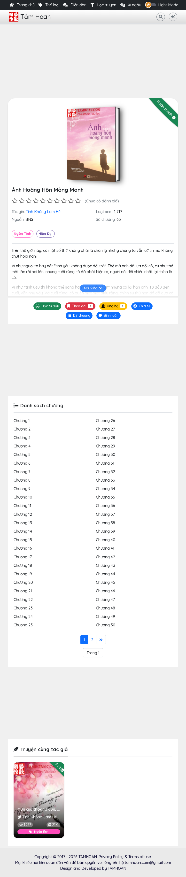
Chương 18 (23, 565)
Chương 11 (22, 505)
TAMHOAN (87, 856)
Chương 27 (105, 429)
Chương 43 (105, 565)
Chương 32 (105, 471)
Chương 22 (23, 599)
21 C (53, 825)
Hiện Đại (46, 233)
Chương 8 (22, 480)
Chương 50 (105, 625)
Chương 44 (105, 573)
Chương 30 (105, 454)
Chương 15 (23, 539)
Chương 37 (105, 514)
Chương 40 (105, 539)
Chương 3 (22, 437)
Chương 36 (105, 505)
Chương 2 (22, 429)
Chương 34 (105, 488)
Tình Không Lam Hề (43, 211)
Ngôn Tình (22, 233)
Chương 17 (23, 556)
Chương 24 (23, 616)
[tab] (79, 315)
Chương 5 (22, 454)
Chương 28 (105, 437)
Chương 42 (105, 556)
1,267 (25, 825)
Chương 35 (105, 497)
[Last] (101, 639)
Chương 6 (22, 463)
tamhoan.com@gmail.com (148, 862)
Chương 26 (105, 420)
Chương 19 (23, 573)
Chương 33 (105, 480)
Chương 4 (22, 446)
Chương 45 (105, 582)
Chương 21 (23, 590)
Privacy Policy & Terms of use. (125, 856)
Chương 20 (23, 582)
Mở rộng (93, 288)
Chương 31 (105, 463)
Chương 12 (23, 514)
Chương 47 (105, 599)
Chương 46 (105, 590)
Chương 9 (22, 488)
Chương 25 (23, 625)
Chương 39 (105, 531)
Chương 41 (105, 548)
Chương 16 (23, 548)
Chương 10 (23, 497)
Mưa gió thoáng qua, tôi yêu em (47, 809)
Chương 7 (22, 471)
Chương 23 (23, 608)
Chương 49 (105, 616)
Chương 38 (105, 522)
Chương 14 (23, 531)
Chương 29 (105, 446)
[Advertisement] (93, 60)
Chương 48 (105, 608)
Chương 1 (22, 420)
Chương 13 (23, 522)
